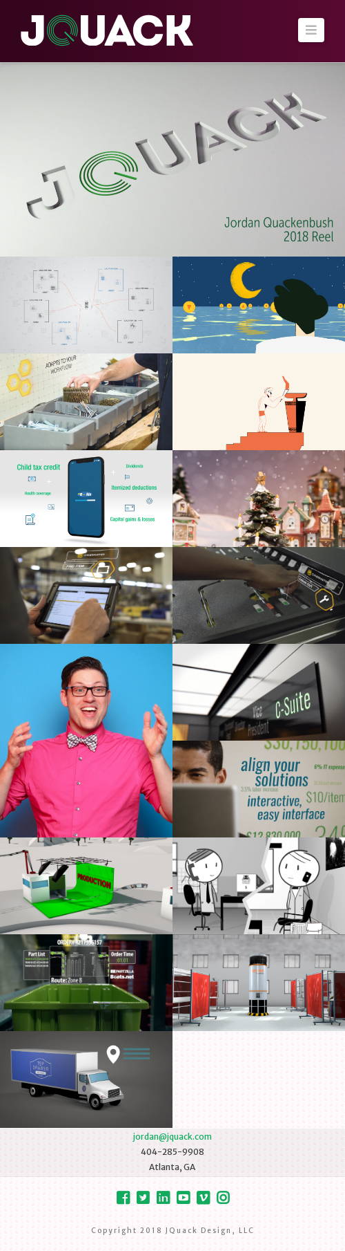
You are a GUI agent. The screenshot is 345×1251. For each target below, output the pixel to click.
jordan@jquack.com (172, 1136)
